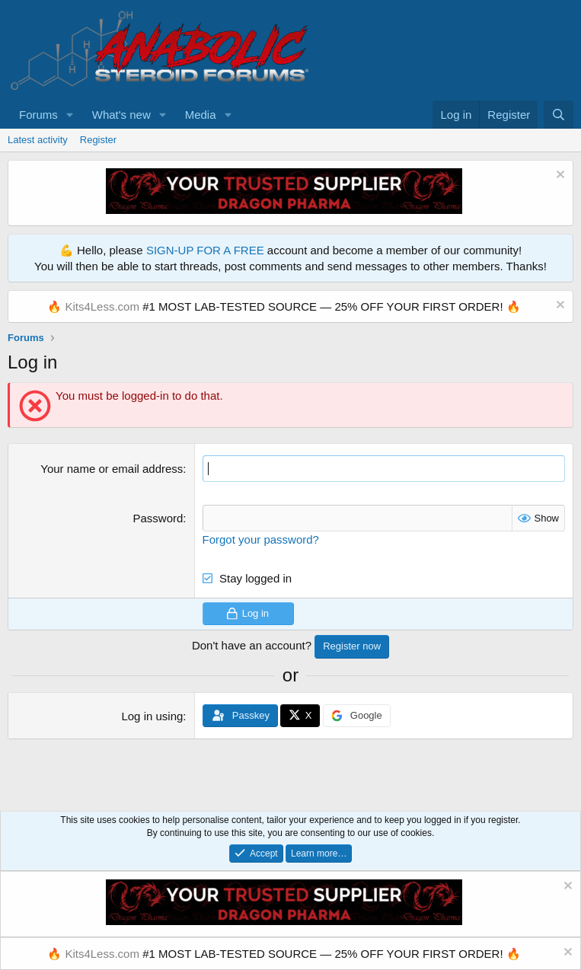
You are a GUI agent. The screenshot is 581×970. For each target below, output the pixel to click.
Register (98, 139)
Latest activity (38, 139)
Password (157, 518)
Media (200, 114)
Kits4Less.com (102, 306)
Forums (38, 114)
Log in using (152, 716)
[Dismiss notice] (558, 176)
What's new (121, 114)
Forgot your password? (261, 539)
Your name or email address (111, 468)
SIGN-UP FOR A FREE (205, 250)
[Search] (558, 115)
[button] (70, 115)
